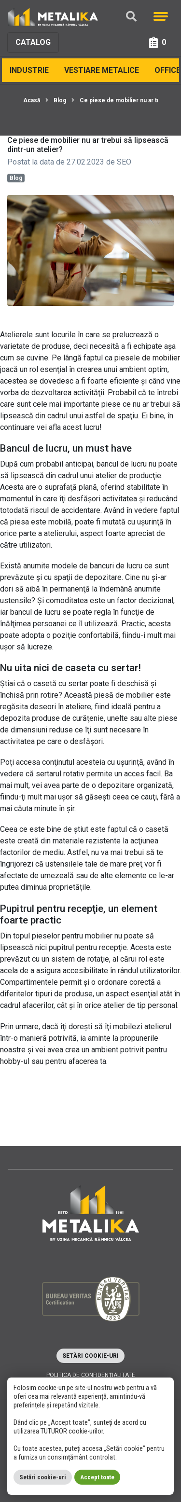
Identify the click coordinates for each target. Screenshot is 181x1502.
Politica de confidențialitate (90, 1375)
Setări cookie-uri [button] (90, 1355)
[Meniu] (160, 16)
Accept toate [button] (97, 1477)
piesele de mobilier (147, 357)
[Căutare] (131, 17)
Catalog (33, 42)
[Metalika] (53, 16)
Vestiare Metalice (101, 70)
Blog (60, 100)
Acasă (31, 100)
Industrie (29, 70)
